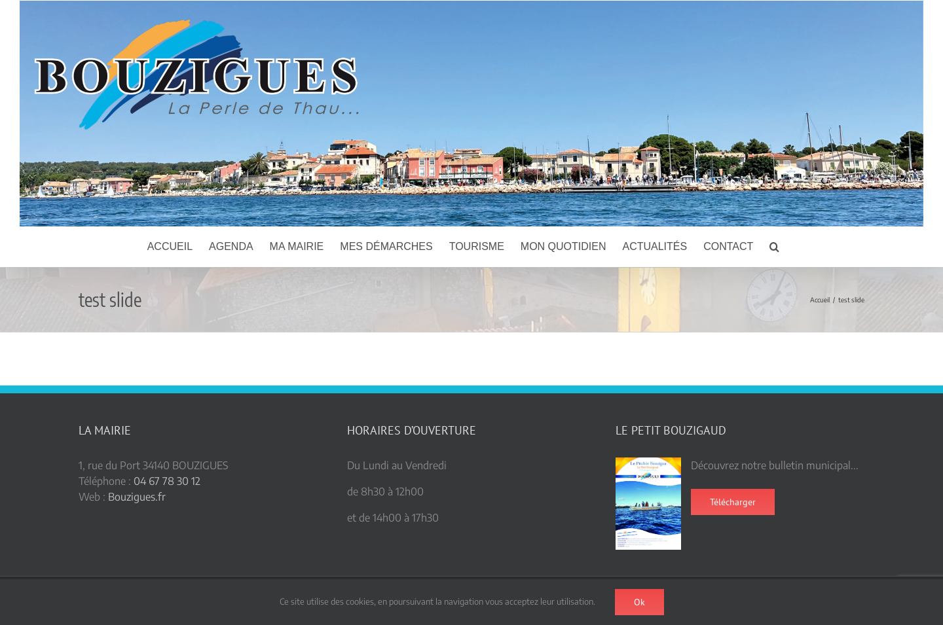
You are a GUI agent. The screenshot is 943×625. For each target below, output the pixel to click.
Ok (639, 602)
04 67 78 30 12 (167, 481)
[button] (774, 246)
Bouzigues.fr (137, 496)
